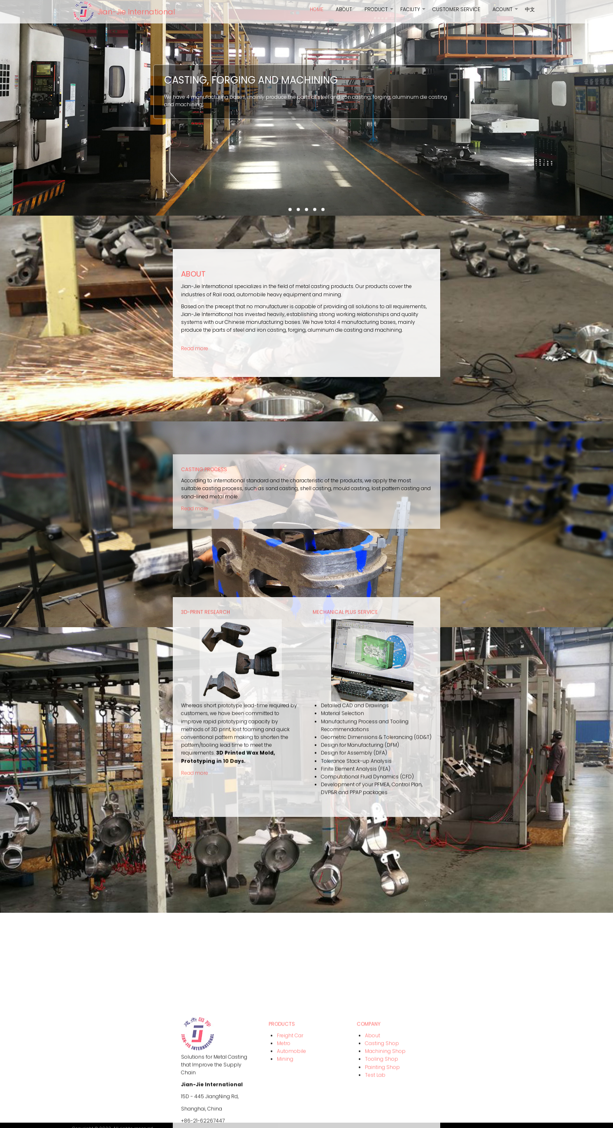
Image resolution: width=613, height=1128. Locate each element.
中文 (530, 9)
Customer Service (456, 9)
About (344, 9)
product (379, 12)
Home (316, 9)
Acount (505, 12)
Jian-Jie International (136, 12)
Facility (413, 12)
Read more (194, 493)
